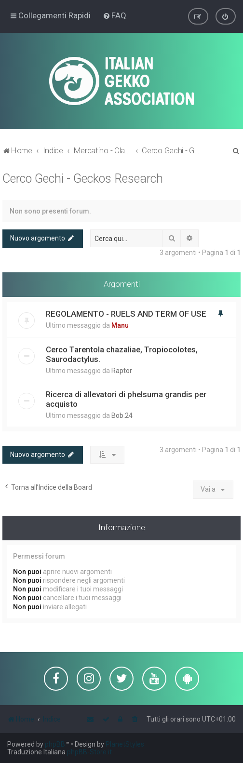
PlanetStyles (125, 744)
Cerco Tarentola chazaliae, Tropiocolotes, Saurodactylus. (122, 353)
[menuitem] (114, 15)
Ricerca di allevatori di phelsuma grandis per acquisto (126, 398)
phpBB (55, 744)
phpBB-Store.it (89, 752)
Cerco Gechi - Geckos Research (82, 178)
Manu (120, 325)
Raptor (121, 370)
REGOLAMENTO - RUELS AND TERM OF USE (126, 313)
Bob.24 (122, 415)
